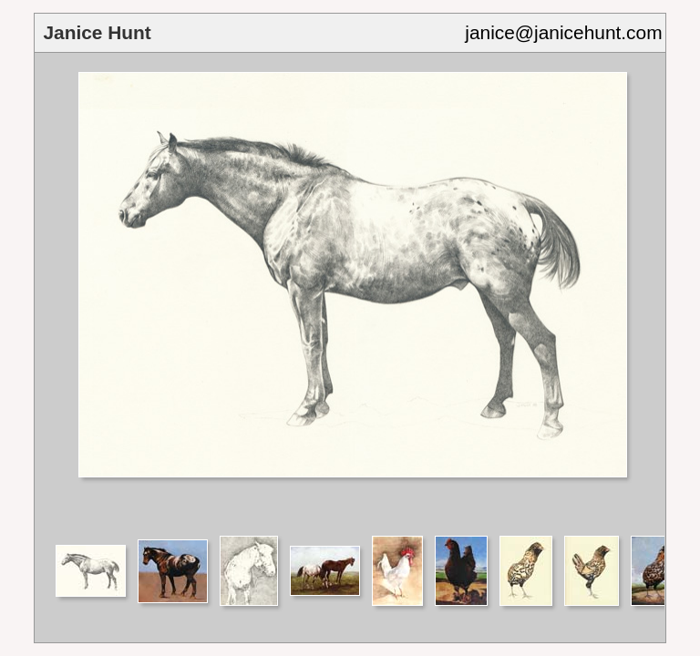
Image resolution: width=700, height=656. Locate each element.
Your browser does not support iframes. (349, 293)
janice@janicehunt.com (563, 32)
